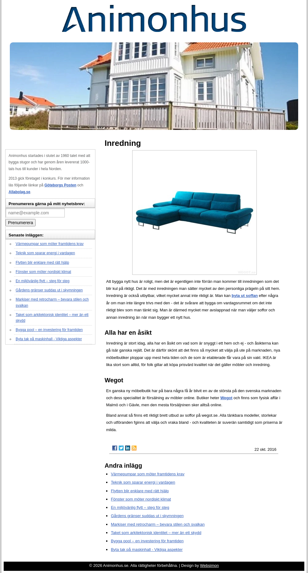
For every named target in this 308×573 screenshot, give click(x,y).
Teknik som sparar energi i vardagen (45, 253)
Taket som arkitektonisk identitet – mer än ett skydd (156, 532)
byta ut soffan (245, 295)
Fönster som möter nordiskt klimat (43, 272)
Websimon (209, 565)
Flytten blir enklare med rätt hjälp (42, 262)
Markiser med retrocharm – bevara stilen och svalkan (158, 524)
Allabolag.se (19, 192)
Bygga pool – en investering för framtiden (49, 330)
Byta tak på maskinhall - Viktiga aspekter (49, 339)
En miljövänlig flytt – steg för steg (42, 281)
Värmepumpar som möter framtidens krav (49, 244)
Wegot (226, 398)
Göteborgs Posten (60, 185)
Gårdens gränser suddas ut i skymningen (49, 290)
